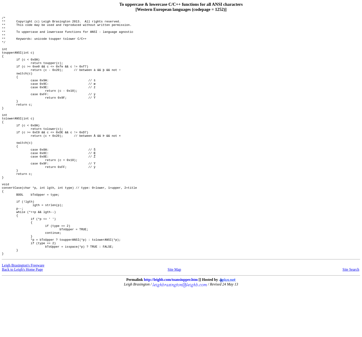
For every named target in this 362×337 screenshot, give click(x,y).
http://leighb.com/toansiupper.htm (171, 327)
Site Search (351, 317)
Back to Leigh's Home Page (22, 317)
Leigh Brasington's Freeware (23, 313)
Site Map (174, 317)
